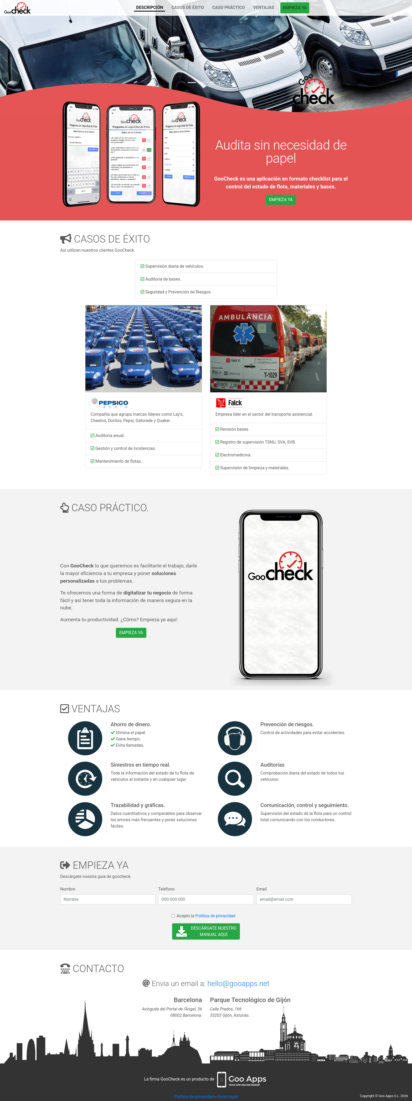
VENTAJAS (263, 7)
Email (261, 889)
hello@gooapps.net (238, 983)
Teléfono (166, 889)
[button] (31, 56)
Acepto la (206, 915)
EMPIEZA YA (295, 7)
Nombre (67, 889)
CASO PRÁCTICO (228, 7)
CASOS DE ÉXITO (187, 7)
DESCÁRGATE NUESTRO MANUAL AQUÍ (206, 931)
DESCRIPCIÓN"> (17, 8)
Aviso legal (228, 1096)
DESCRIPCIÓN (149, 7)
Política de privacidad (215, 915)
